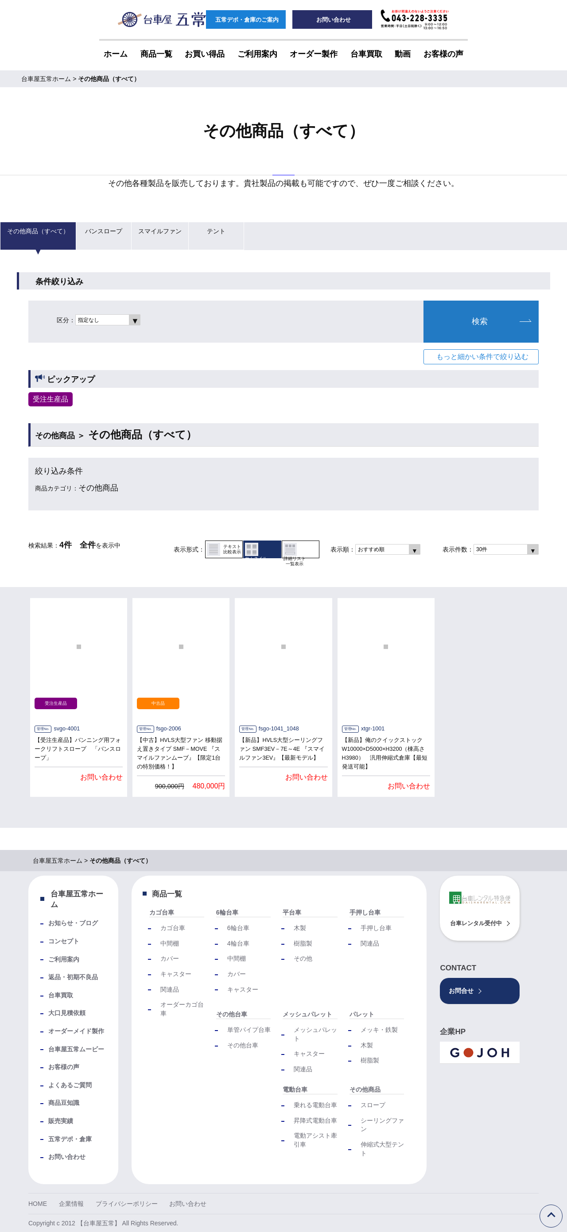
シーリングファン (382, 1125)
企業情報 (71, 1203)
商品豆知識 (63, 1102)
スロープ (373, 1104)
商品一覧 (167, 894)
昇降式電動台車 (315, 1120)
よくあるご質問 (70, 1085)
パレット (362, 1014)
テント (210, 235)
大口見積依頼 (66, 1012)
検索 (502, 321)
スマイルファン (154, 235)
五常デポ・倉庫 (70, 1139)
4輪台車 (238, 943)
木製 (300, 927)
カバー (169, 958)
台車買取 (60, 995)
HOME (37, 1203)
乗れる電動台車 (315, 1104)
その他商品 (365, 1089)
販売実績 (60, 1120)
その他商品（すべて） (36, 235)
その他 (303, 958)
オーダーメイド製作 (76, 1031)
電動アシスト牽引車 (315, 1140)
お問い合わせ (332, 20)
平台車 (292, 912)
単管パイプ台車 (249, 1029)
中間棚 (169, 943)
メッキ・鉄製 (379, 1029)
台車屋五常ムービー (76, 1049)
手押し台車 (365, 912)
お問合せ (461, 990)
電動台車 (295, 1089)
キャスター (175, 973)
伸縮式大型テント (382, 1149)
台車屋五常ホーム (76, 899)
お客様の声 (63, 1066)
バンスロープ (99, 235)
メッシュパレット (307, 1014)
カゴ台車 (161, 912)
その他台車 (231, 1014)
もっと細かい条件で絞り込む (482, 356)
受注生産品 (50, 399)
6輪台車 (227, 912)
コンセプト (63, 941)
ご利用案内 (63, 959)
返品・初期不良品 (73, 977)
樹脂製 (303, 943)
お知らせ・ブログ (73, 923)
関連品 (169, 989)
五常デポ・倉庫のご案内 (246, 20)
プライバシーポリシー (127, 1203)
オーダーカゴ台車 (182, 1009)
